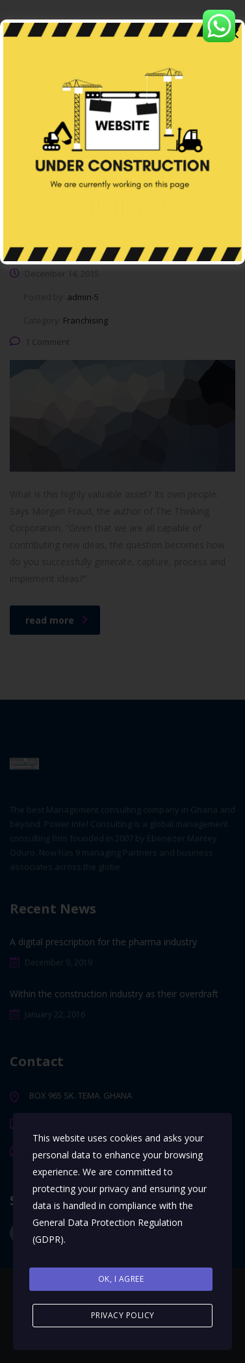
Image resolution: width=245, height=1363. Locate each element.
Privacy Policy (123, 1315)
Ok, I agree (121, 1278)
